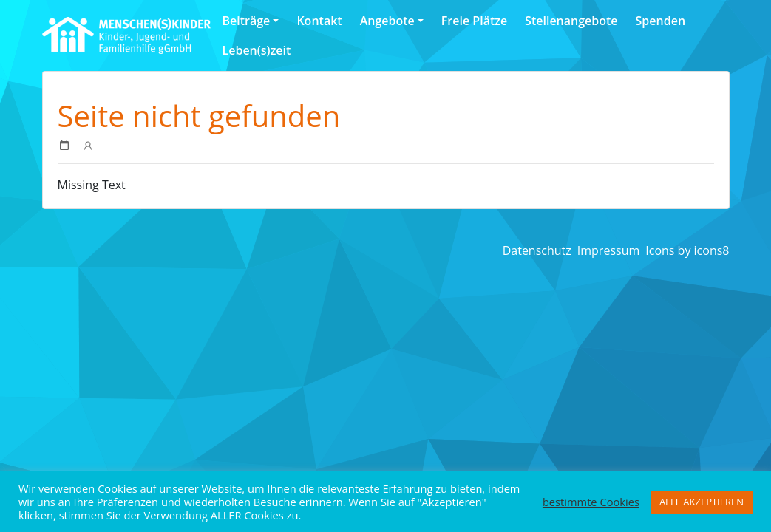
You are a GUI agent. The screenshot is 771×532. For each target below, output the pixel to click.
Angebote (387, 21)
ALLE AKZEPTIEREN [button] (701, 501)
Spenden (660, 21)
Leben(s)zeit (257, 50)
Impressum (608, 250)
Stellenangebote (571, 21)
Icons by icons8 (687, 250)
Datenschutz (537, 250)
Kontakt (319, 21)
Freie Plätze (474, 21)
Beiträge (247, 21)
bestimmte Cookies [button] (591, 501)
